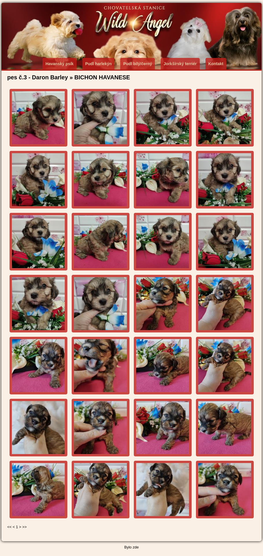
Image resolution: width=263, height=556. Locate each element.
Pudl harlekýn (98, 63)
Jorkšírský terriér (180, 63)
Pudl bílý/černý (137, 63)
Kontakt (215, 63)
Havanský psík (59, 63)
